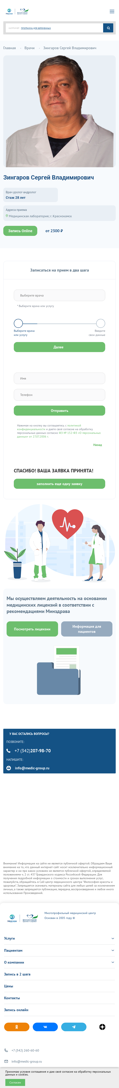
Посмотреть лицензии (32, 629)
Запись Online (20, 231)
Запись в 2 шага (17, 974)
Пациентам (59, 950)
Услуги (59, 938)
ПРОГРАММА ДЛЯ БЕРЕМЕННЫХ (36, 28)
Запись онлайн (16, 1009)
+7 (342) (28, 751)
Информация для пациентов (86, 629)
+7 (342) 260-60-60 (25, 1050)
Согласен (15, 1082)
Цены (8, 986)
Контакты (12, 998)
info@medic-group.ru (27, 768)
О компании (59, 962)
